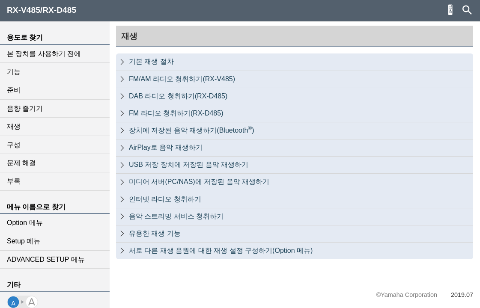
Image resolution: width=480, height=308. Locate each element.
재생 (14, 126)
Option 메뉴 (25, 222)
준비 (14, 90)
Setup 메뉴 (23, 241)
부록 (14, 181)
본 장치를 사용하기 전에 (44, 53)
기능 (14, 71)
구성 (14, 144)
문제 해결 (21, 162)
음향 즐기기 (25, 108)
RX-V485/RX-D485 (41, 10)
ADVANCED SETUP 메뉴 (46, 259)
